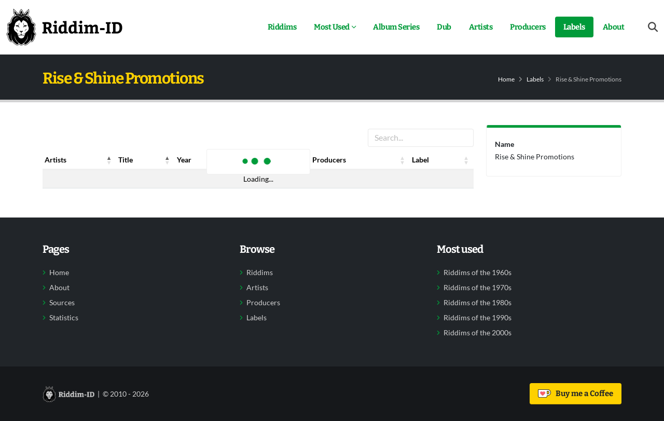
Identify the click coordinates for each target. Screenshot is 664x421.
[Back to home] (64, 27)
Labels (574, 27)
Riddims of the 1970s (477, 287)
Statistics (63, 318)
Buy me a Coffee (575, 393)
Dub (444, 27)
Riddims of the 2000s (477, 333)
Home (506, 79)
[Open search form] (653, 27)
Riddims (282, 27)
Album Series (396, 27)
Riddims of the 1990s (477, 318)
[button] (109, 160)
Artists (481, 27)
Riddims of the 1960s (477, 272)
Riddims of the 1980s (477, 302)
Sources (62, 302)
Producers (528, 27)
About (614, 27)
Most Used (332, 27)
